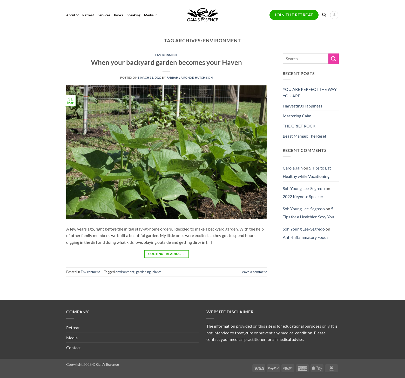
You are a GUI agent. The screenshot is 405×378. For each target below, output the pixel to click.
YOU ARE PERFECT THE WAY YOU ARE (310, 92)
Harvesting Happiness (302, 105)
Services (104, 15)
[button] (334, 15)
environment (125, 272)
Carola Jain (293, 167)
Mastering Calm (297, 115)
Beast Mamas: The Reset (304, 135)
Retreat (88, 15)
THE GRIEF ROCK (299, 125)
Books (118, 15)
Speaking (133, 15)
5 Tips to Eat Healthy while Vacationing (307, 172)
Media (150, 14)
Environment (166, 55)
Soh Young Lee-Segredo (304, 188)
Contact (73, 347)
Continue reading (166, 253)
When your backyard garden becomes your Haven (166, 62)
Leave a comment (253, 272)
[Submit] (333, 58)
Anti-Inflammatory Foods (305, 237)
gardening (143, 272)
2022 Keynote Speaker (303, 196)
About (72, 14)
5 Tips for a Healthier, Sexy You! (309, 212)
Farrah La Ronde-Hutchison (190, 77)
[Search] (324, 15)
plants (156, 272)
